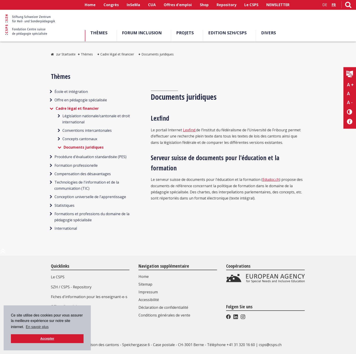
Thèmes (98, 32)
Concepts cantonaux (79, 138)
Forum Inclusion (142, 32)
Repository (226, 4)
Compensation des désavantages (82, 173)
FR (334, 4)
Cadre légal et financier (117, 54)
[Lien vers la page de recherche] (348, 5)
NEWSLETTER (277, 4)
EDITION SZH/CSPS (227, 32)
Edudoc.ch (270, 179)
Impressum (148, 291)
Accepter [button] (47, 338)
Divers (268, 32)
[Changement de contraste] (350, 111)
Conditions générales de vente (164, 315)
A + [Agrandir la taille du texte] (350, 84)
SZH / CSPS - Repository (71, 286)
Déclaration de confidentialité (163, 307)
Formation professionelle (76, 165)
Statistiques (64, 205)
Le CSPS (251, 4)
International (65, 228)
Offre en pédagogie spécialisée (80, 99)
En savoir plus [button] (37, 327)
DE (324, 4)
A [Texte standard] (348, 93)
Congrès (111, 4)
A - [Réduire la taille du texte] (350, 102)
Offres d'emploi (178, 4)
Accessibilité (148, 299)
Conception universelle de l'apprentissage (90, 196)
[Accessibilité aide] (350, 121)
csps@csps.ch (270, 344)
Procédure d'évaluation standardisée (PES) (90, 156)
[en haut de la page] (3, 252)
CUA (152, 4)
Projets (185, 32)
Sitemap (145, 284)
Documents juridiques (157, 54)
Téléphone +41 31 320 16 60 (231, 344)
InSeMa (133, 4)
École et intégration (71, 91)
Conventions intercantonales (87, 130)
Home (90, 4)
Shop (204, 4)
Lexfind (189, 129)
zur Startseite (66, 54)
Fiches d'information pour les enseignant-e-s (89, 296)
